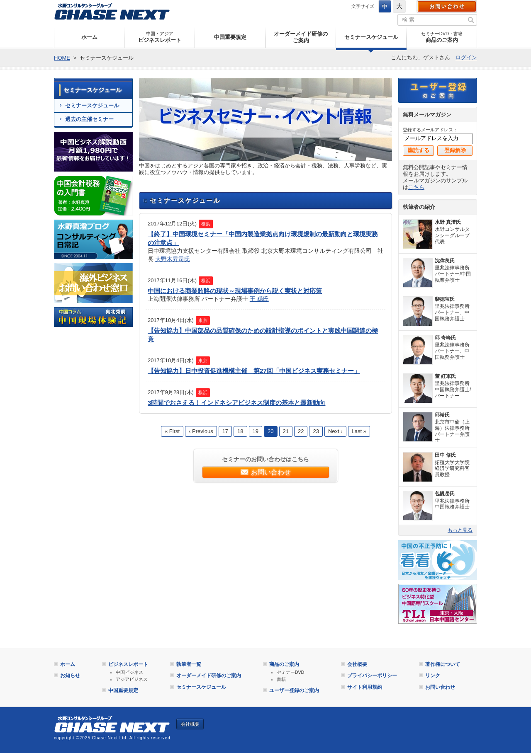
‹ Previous (201, 431)
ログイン (466, 57)
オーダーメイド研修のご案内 (301, 37)
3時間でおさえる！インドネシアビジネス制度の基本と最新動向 (236, 402)
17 (225, 431)
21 (286, 431)
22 (301, 431)
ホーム (89, 37)
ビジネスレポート (160, 37)
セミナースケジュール (371, 37)
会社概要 (357, 664)
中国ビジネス (129, 672)
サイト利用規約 (364, 687)
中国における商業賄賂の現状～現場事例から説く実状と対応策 (235, 290)
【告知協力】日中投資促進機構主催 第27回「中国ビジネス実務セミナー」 (254, 370)
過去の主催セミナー (89, 119)
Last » (359, 431)
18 (240, 431)
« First (172, 431)
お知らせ (70, 675)
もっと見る (460, 530)
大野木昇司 (169, 259)
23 (316, 431)
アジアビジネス (132, 679)
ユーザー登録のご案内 (437, 90)
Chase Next (112, 11)
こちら (416, 187)
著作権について (442, 664)
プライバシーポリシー (372, 675)
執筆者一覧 (188, 664)
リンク (432, 675)
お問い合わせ (447, 6)
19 (255, 431)
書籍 (281, 679)
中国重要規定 (230, 37)
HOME (62, 58)
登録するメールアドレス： (430, 129)
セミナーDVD (290, 672)
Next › (335, 431)
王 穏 (256, 298)
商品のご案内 (442, 37)
